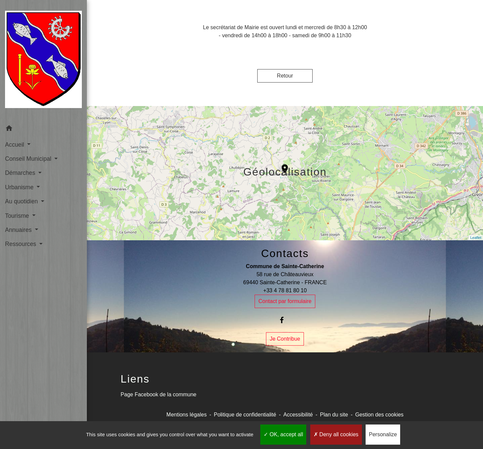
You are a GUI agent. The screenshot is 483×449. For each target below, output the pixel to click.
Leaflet (475, 238)
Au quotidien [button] (22, 201)
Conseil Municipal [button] (29, 158)
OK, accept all (283, 434)
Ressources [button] (21, 244)
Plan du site (334, 414)
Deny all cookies (336, 434)
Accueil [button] (15, 144)
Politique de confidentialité (245, 414)
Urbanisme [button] (20, 187)
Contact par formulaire (284, 301)
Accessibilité (298, 414)
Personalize (383, 434)
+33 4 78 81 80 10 (285, 290)
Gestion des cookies (379, 414)
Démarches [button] (21, 172)
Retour (285, 76)
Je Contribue (285, 339)
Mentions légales (186, 414)
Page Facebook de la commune (159, 394)
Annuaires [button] (19, 230)
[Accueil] (43, 61)
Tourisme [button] (18, 215)
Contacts (285, 253)
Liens (135, 379)
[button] (43, 129)
